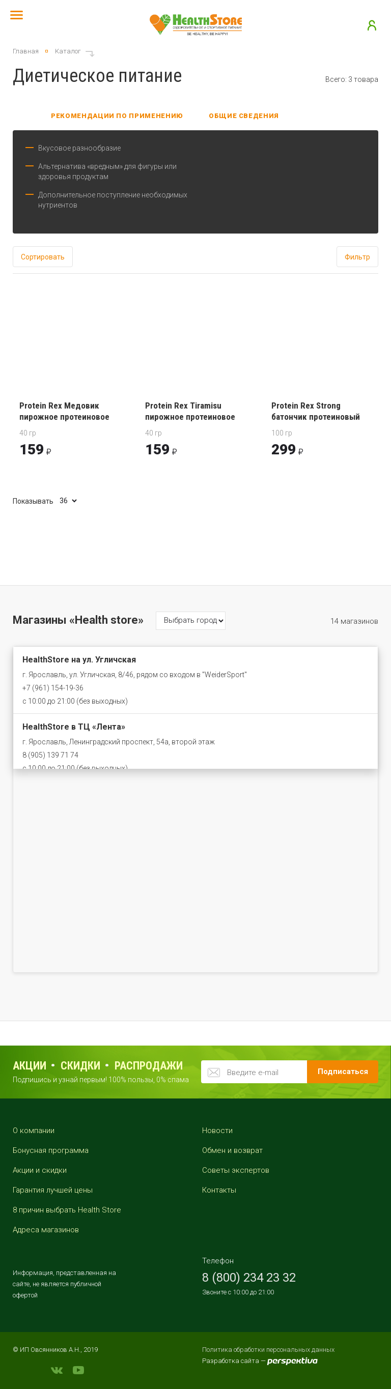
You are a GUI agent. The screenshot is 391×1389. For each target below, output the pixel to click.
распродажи (149, 1065)
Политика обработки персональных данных (268, 1349)
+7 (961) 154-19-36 (52, 688)
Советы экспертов (235, 1170)
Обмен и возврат (232, 1150)
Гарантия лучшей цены (53, 1190)
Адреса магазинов (46, 1229)
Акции (29, 1065)
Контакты (219, 1190)
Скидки (80, 1065)
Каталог (68, 51)
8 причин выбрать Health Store (67, 1209)
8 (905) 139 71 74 (50, 755)
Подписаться (343, 1071)
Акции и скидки (40, 1170)
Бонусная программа (51, 1150)
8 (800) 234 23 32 (249, 1277)
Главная (26, 51)
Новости (217, 1130)
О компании (33, 1130)
